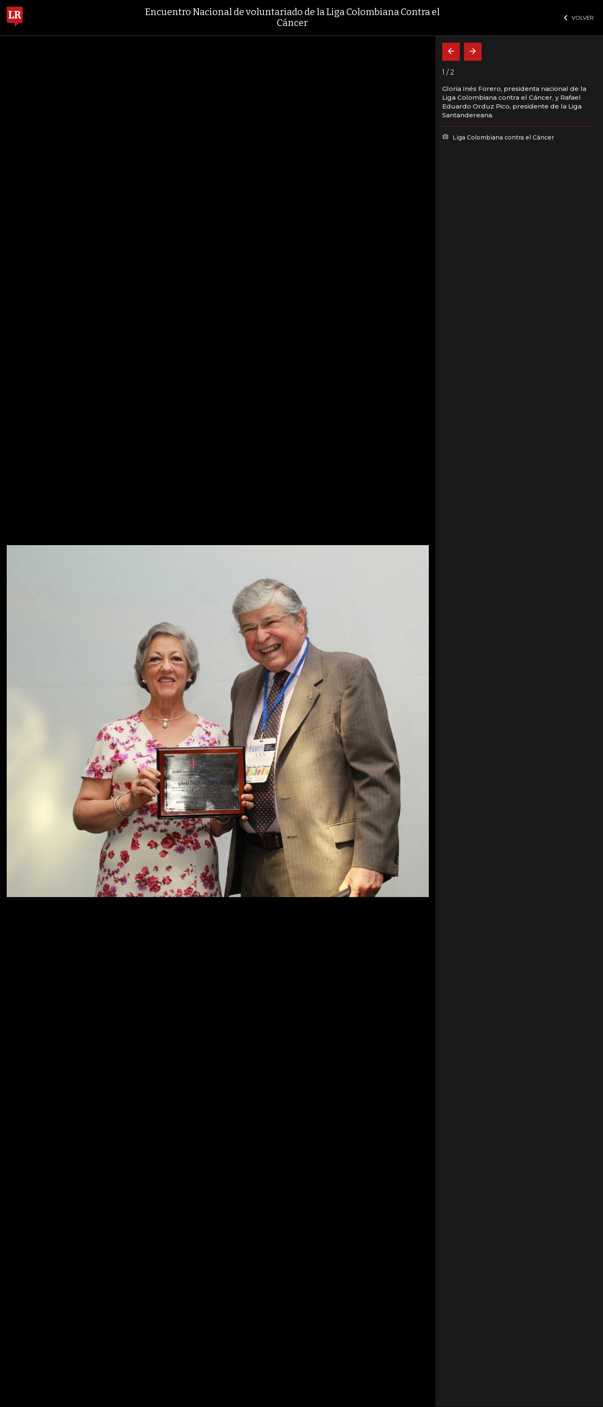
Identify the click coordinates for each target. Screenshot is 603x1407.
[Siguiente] (473, 52)
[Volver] (451, 52)
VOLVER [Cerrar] (579, 17)
